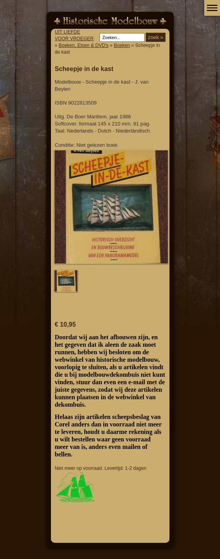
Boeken (122, 45)
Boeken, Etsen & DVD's (84, 45)
